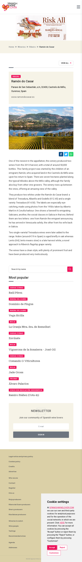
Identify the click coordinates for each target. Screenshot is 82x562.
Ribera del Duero (18, 299)
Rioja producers (15, 499)
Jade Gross (16, 372)
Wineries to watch (16, 521)
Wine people (14, 526)
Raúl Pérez (15, 292)
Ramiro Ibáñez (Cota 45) (24, 395)
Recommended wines (17, 536)
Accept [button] (52, 547)
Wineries (22, 47)
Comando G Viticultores (24, 360)
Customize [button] (54, 553)
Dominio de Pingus (21, 304)
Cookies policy (14, 461)
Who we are (13, 478)
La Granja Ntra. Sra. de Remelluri (29, 326)
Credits (12, 466)
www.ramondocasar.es (22, 97)
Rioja (12, 322)
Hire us (11, 493)
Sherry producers (16, 509)
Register (12, 488)
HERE (62, 523)
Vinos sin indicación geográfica (26, 390)
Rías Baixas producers (17, 514)
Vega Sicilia (16, 315)
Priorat (13, 379)
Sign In (41, 435)
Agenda (12, 542)
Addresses (13, 547)
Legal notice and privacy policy (21, 456)
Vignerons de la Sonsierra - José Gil (32, 349)
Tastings (12, 531)
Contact (12, 483)
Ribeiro (32, 47)
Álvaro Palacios (19, 383)
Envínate (14, 338)
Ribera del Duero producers (19, 504)
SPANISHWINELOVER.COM (62, 507)
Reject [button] (62, 547)
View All (66, 63)
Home (11, 47)
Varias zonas (16, 288)
